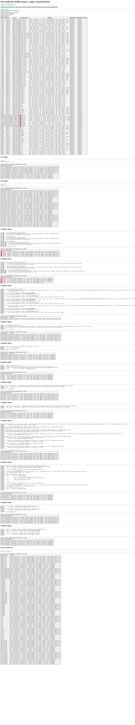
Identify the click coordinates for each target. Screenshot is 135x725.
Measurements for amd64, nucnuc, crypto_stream (11, 7)
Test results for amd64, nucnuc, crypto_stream (31, 7)
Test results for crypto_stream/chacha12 (49, 7)
